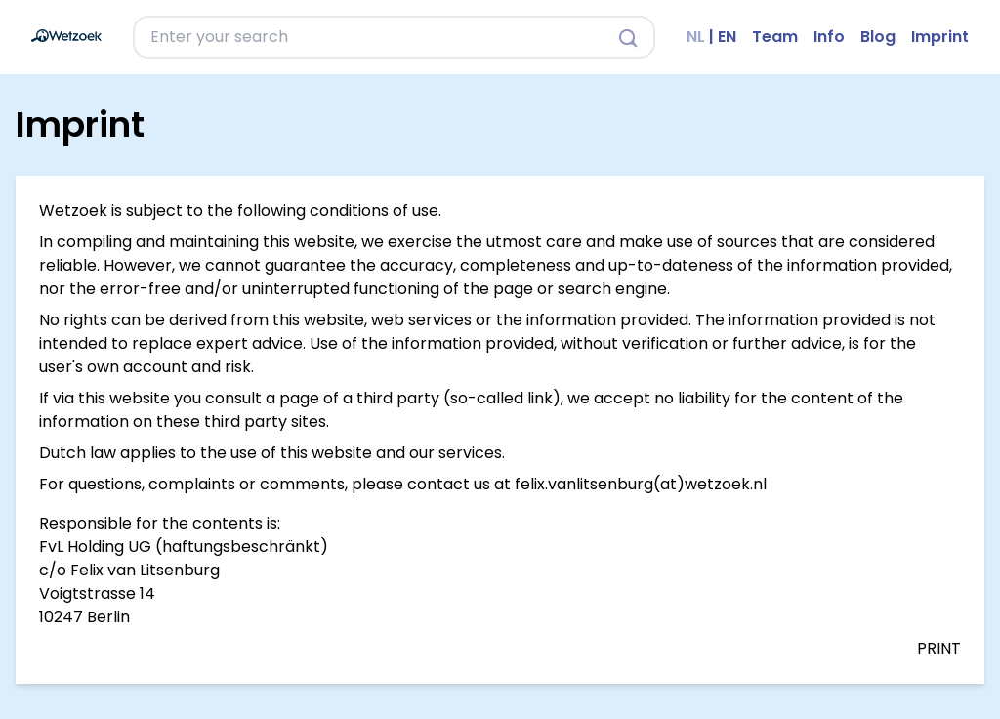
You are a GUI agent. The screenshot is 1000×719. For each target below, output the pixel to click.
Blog (878, 36)
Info (829, 36)
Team (775, 36)
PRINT (939, 648)
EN (727, 36)
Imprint (940, 36)
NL (696, 36)
